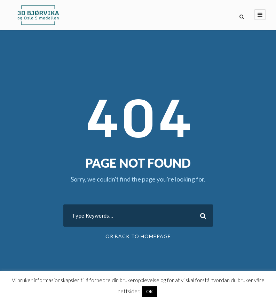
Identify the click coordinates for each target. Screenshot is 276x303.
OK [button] (149, 291)
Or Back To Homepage (138, 236)
